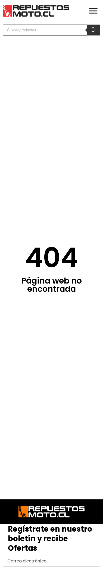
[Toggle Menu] (93, 10)
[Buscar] (93, 30)
